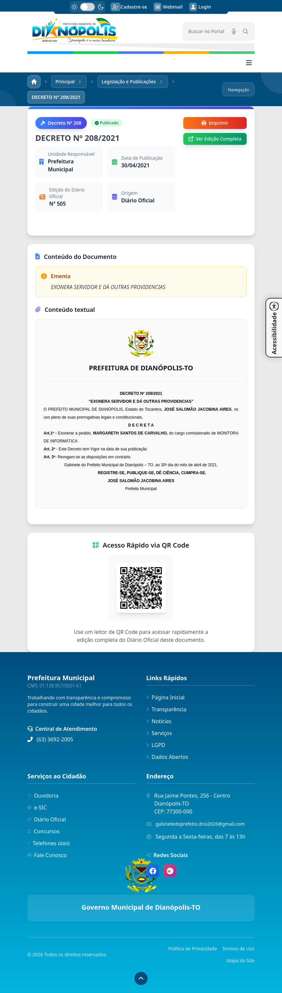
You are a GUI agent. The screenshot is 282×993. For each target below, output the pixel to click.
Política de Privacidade (192, 948)
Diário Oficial (46, 819)
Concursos (43, 831)
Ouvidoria (42, 795)
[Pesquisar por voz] (234, 31)
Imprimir (215, 123)
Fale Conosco (47, 855)
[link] (101, 30)
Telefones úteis (48, 843)
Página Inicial (165, 697)
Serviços (159, 733)
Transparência (166, 709)
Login (200, 7)
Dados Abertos (167, 757)
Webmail (168, 7)
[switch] (87, 7)
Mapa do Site (240, 960)
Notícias (158, 721)
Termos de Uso (238, 948)
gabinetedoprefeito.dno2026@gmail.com (200, 824)
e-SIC (37, 807)
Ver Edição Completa (215, 139)
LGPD (155, 745)
